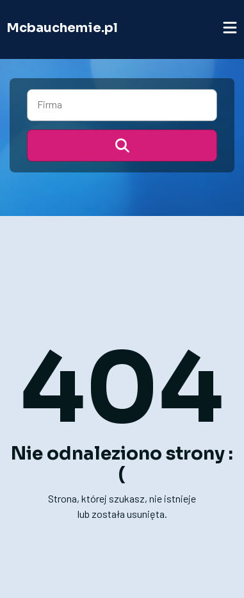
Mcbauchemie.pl (62, 28)
